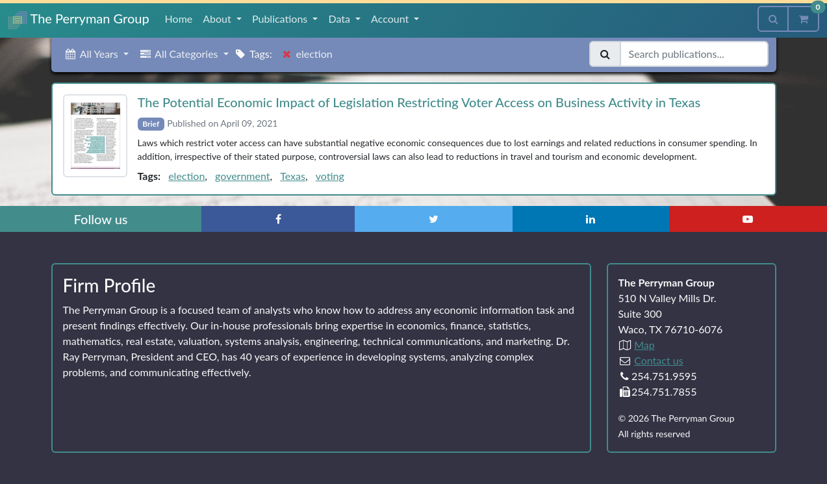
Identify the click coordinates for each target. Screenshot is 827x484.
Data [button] (340, 18)
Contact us (658, 360)
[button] (96, 54)
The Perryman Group (78, 19)
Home (179, 18)
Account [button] (391, 18)
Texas (292, 176)
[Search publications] (694, 54)
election (186, 176)
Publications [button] (281, 18)
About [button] (218, 18)
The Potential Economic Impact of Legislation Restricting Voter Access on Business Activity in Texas (419, 102)
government (242, 176)
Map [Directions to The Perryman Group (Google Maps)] (644, 344)
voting (330, 176)
